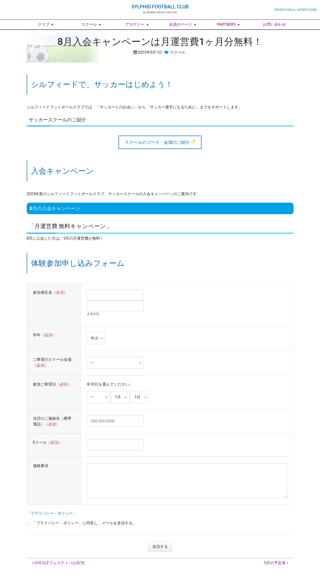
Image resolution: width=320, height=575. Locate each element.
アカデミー (134, 24)
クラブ (43, 24)
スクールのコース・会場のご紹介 (157, 142)
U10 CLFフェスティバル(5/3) (58, 563)
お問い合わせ (274, 24)
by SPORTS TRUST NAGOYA (160, 12)
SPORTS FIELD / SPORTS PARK (296, 10)
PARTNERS (226, 24)
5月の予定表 (276, 563)
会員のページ (180, 24)
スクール (89, 24)
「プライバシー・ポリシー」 (52, 513)
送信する (161, 546)
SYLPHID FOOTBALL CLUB (160, 7)
